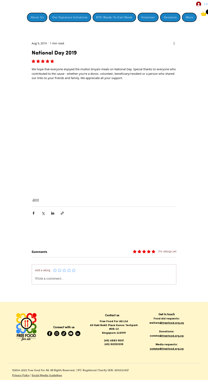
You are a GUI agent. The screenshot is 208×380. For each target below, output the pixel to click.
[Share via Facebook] (33, 213)
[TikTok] (63, 333)
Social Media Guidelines (47, 375)
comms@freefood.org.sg (167, 349)
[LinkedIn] (77, 333)
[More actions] (174, 43)
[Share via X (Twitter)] (43, 213)
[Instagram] (56, 333)
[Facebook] (49, 333)
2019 (35, 200)
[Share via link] (62, 213)
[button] (189, 17)
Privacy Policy (21, 375)
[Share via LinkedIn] (53, 213)
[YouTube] (70, 333)
